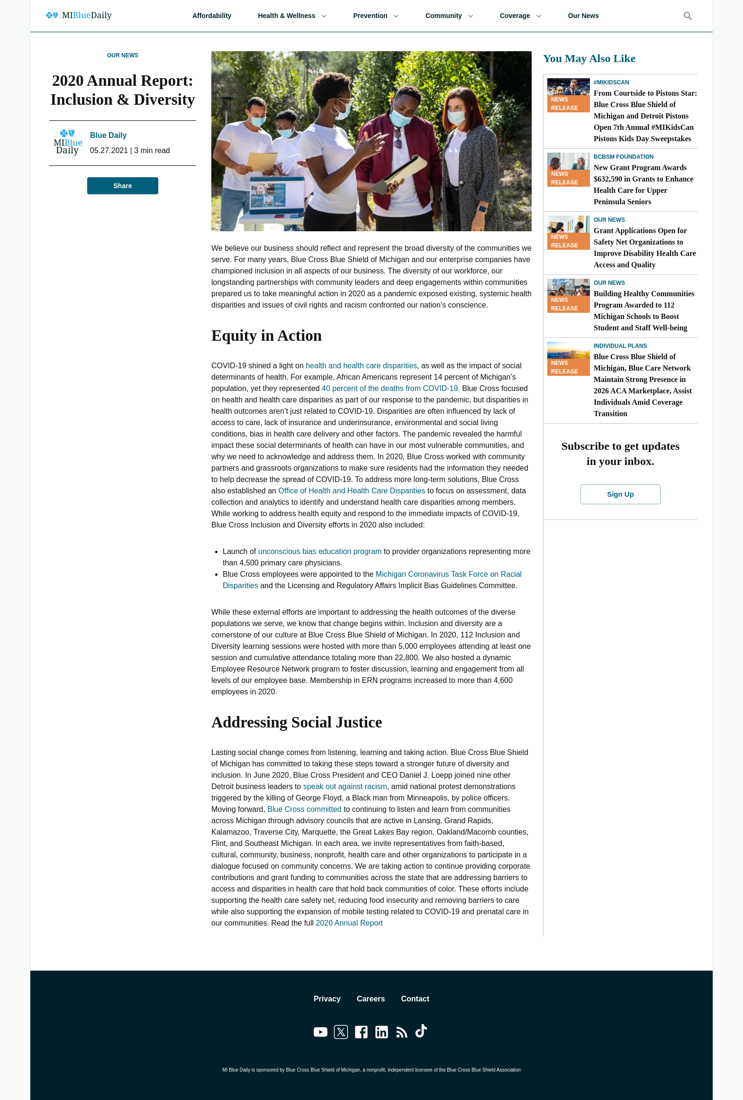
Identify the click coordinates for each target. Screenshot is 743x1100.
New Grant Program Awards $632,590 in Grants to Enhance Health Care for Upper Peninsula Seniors (643, 185)
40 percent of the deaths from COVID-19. (392, 388)
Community (449, 16)
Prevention (376, 16)
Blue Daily (108, 135)
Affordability (212, 16)
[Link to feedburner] (402, 1034)
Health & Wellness (292, 16)
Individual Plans (620, 346)
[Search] (688, 16)
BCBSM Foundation (623, 157)
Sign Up (621, 494)
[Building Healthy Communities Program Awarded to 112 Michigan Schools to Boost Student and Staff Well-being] (568, 296)
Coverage (520, 16)
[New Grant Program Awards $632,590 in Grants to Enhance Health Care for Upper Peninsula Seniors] (568, 170)
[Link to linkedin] (381, 1034)
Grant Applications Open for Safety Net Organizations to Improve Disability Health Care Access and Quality (645, 248)
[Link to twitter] (341, 1034)
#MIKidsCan (611, 82)
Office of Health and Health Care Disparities (351, 491)
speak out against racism (345, 786)
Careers (371, 999)
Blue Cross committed (304, 809)
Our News (583, 16)
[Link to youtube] (320, 1034)
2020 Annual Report (348, 923)
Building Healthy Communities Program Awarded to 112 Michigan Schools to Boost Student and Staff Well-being (644, 311)
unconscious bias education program (320, 551)
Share (122, 186)
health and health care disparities (361, 366)
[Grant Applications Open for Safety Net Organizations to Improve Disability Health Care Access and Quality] (568, 233)
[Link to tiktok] (422, 1034)
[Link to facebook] (361, 1034)
